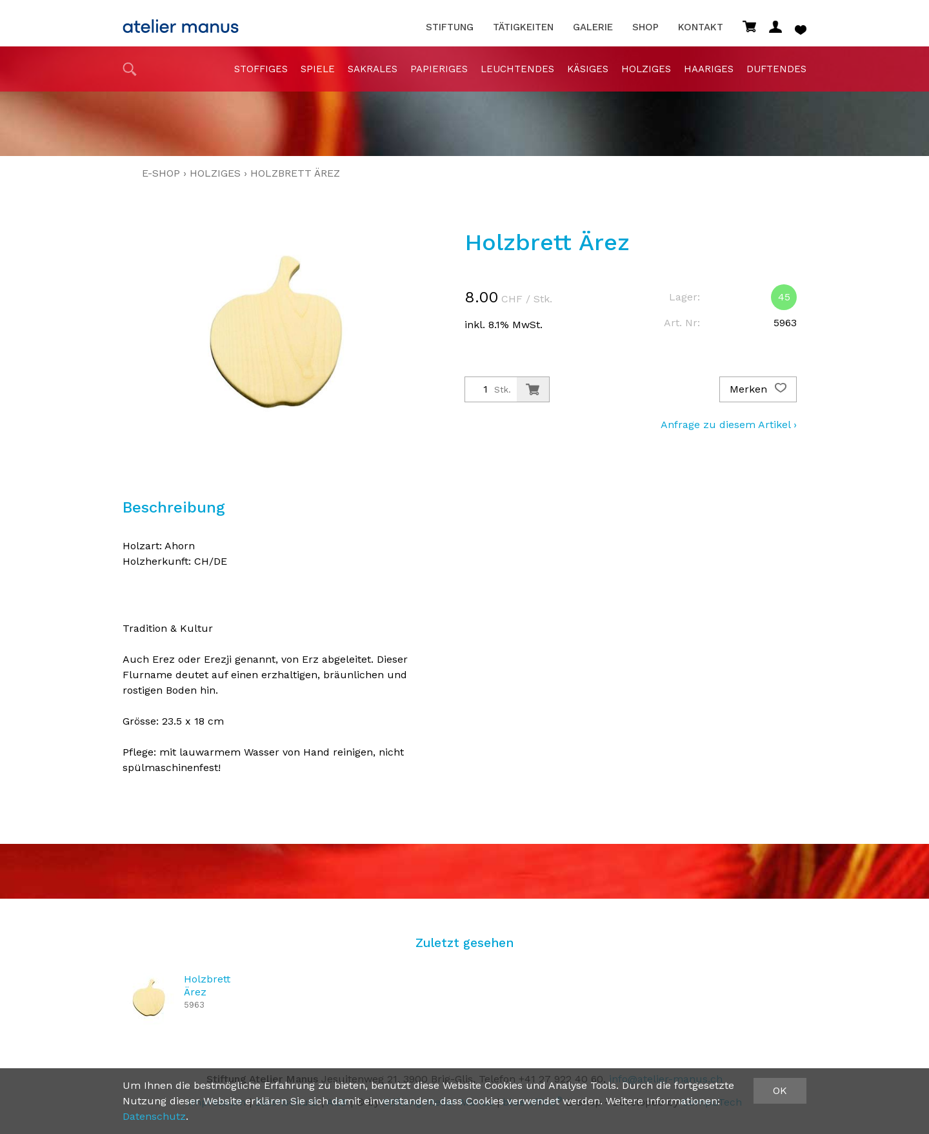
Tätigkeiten (523, 27)
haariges (709, 69)
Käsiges (587, 69)
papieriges (439, 69)
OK (780, 1090)
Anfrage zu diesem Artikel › (729, 424)
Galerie (593, 27)
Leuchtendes (517, 69)
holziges (646, 69)
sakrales (372, 69)
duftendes (776, 69)
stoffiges (261, 69)
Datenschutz (154, 1116)
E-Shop (161, 173)
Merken (758, 389)
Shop (645, 27)
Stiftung (450, 27)
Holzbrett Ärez (295, 173)
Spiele (318, 69)
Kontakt (700, 27)
